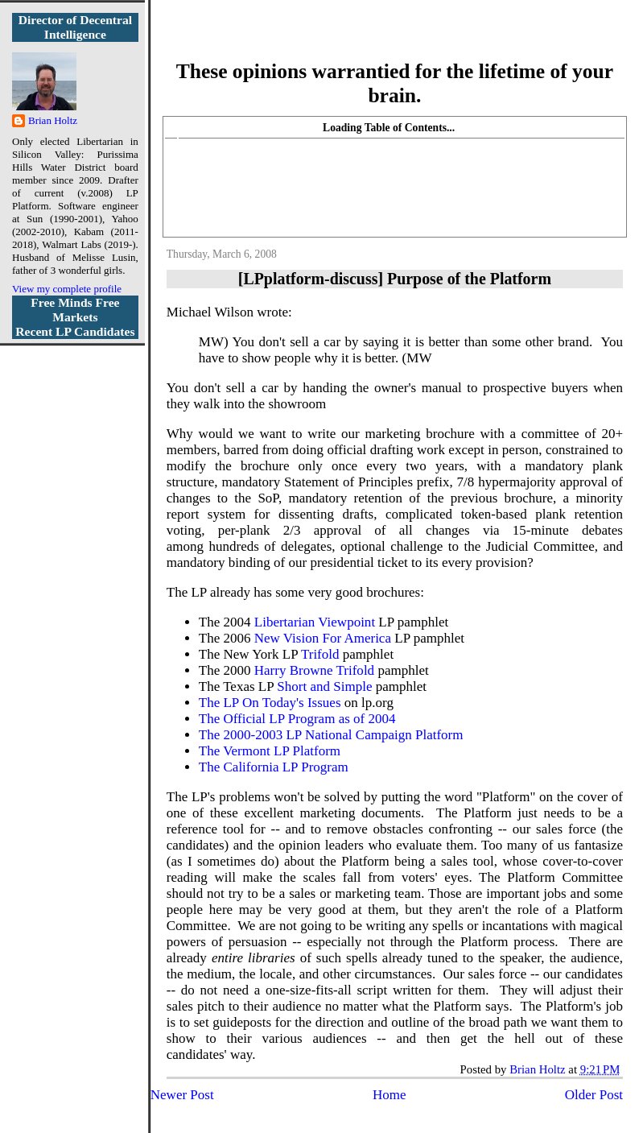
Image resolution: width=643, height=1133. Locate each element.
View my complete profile (67, 289)
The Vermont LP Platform (269, 751)
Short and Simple (324, 686)
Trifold (320, 654)
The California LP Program (273, 767)
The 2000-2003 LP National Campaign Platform (331, 734)
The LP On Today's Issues (270, 702)
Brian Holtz (52, 120)
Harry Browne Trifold (314, 670)
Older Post (594, 1094)
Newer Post (182, 1094)
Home (389, 1094)
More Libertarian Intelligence (394, 40)
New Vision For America (322, 638)
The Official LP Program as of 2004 (297, 718)
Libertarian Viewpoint (314, 622)
